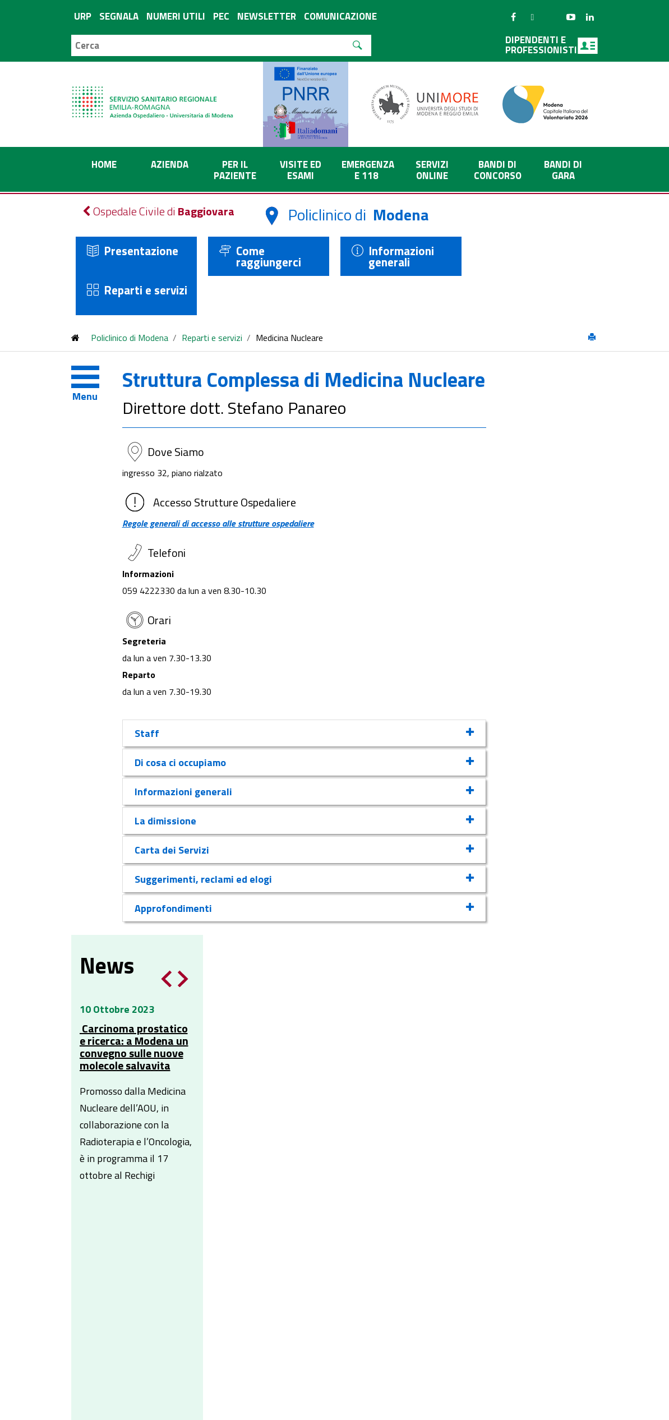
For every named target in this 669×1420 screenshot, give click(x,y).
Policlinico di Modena (129, 337)
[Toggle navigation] (93, 379)
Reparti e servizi (145, 290)
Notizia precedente (561, 395)
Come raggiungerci (268, 256)
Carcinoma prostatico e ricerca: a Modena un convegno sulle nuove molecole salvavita (528, 463)
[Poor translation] (41, 1248)
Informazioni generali (401, 256)
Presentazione (141, 251)
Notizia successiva (578, 395)
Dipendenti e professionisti (551, 45)
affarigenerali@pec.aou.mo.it (371, 1051)
